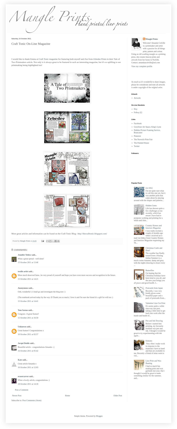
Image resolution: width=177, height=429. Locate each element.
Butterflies (150, 270)
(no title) (149, 188)
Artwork (137, 98)
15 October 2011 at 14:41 (28, 301)
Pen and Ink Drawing (154, 321)
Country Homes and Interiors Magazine (154, 227)
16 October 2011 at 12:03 (28, 367)
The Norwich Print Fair (143, 139)
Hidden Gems (151, 205)
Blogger (99, 416)
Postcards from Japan (154, 288)
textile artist (23, 271)
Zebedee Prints (100, 59)
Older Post (118, 396)
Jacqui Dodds (23, 343)
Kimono (149, 341)
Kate (20, 360)
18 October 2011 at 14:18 (28, 384)
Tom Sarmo (23, 310)
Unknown (22, 327)
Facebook (138, 123)
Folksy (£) (138, 112)
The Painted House (141, 143)
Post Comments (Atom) (31, 400)
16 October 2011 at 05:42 (28, 351)
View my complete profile (141, 66)
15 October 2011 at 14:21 (28, 279)
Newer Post (16, 396)
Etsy (135, 109)
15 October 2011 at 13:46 (28, 262)
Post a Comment (21, 390)
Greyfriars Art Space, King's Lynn (147, 127)
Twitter (137, 146)
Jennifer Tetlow (24, 255)
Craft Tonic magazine (48, 59)
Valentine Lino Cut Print (155, 303)
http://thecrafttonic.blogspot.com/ (92, 233)
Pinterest (137, 136)
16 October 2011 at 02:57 (28, 334)
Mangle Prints (152, 39)
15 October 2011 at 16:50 (28, 318)
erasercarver (23, 376)
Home (67, 396)
